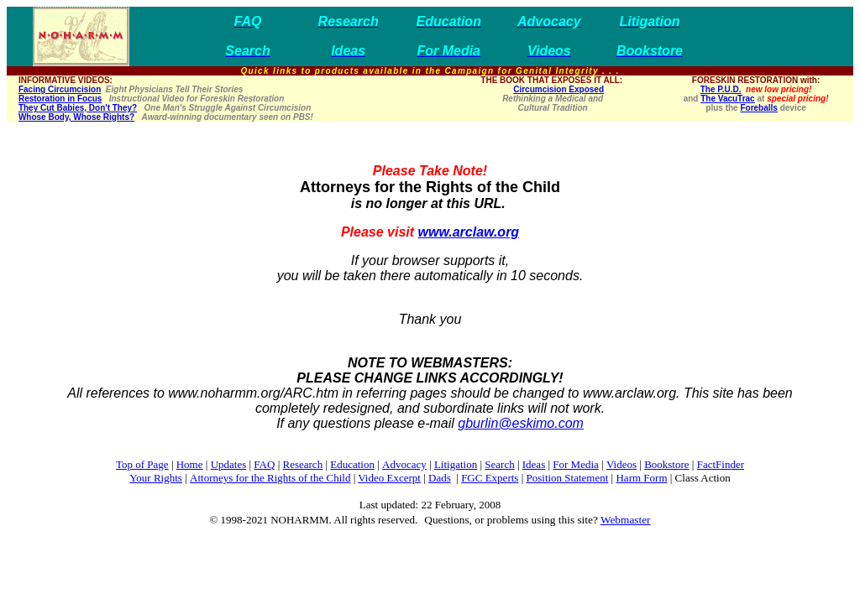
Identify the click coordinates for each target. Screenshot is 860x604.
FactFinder (720, 464)
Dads (439, 477)
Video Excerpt (389, 477)
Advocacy (404, 464)
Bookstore (666, 464)
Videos (621, 464)
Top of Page (142, 464)
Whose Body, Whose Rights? (76, 117)
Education (352, 464)
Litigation (455, 464)
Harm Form (641, 477)
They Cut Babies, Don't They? (77, 107)
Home (189, 464)
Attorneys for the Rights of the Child (270, 477)
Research (303, 464)
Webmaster (625, 519)
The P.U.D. (721, 89)
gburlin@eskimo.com (521, 423)
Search (499, 464)
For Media (576, 464)
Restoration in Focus (60, 98)
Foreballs (758, 107)
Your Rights (155, 477)
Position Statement (567, 477)
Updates (229, 464)
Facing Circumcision (59, 89)
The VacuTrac (727, 98)
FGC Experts (489, 477)
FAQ (264, 464)
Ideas (533, 464)
